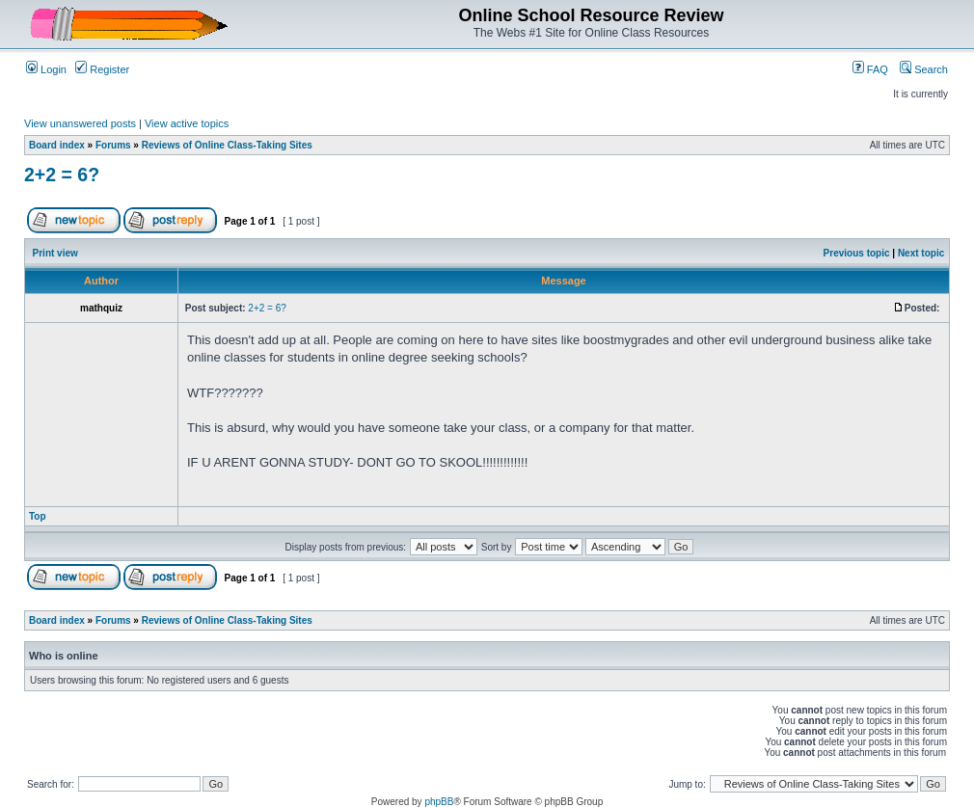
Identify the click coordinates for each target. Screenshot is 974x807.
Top (37, 516)
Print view (55, 253)
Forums (113, 145)
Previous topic (857, 253)
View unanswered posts (80, 123)
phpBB (438, 801)
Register (102, 69)
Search (924, 69)
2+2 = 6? (61, 174)
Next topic (921, 253)
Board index (57, 145)
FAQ (870, 69)
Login (46, 69)
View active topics (187, 123)
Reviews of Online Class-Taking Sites (227, 145)
